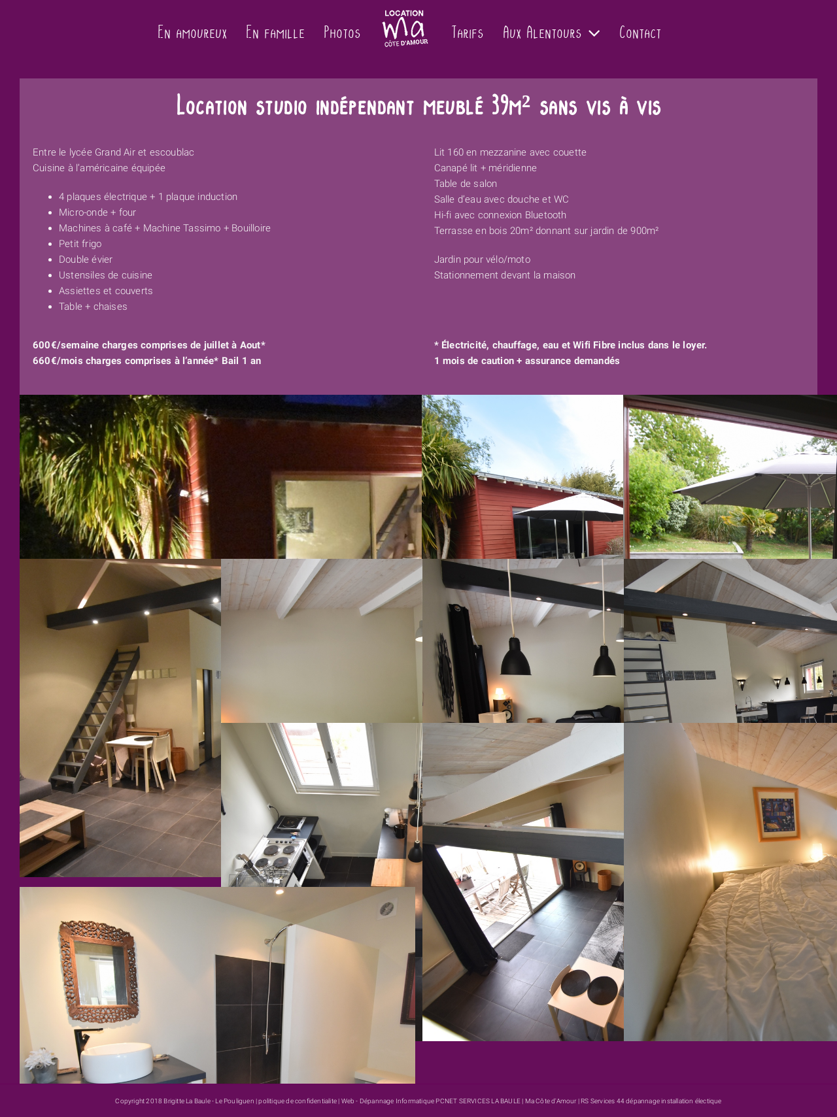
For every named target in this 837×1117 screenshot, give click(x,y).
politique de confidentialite (297, 1101)
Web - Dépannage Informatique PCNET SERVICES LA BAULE (431, 1101)
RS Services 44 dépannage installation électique (651, 1101)
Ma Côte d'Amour (551, 1101)
